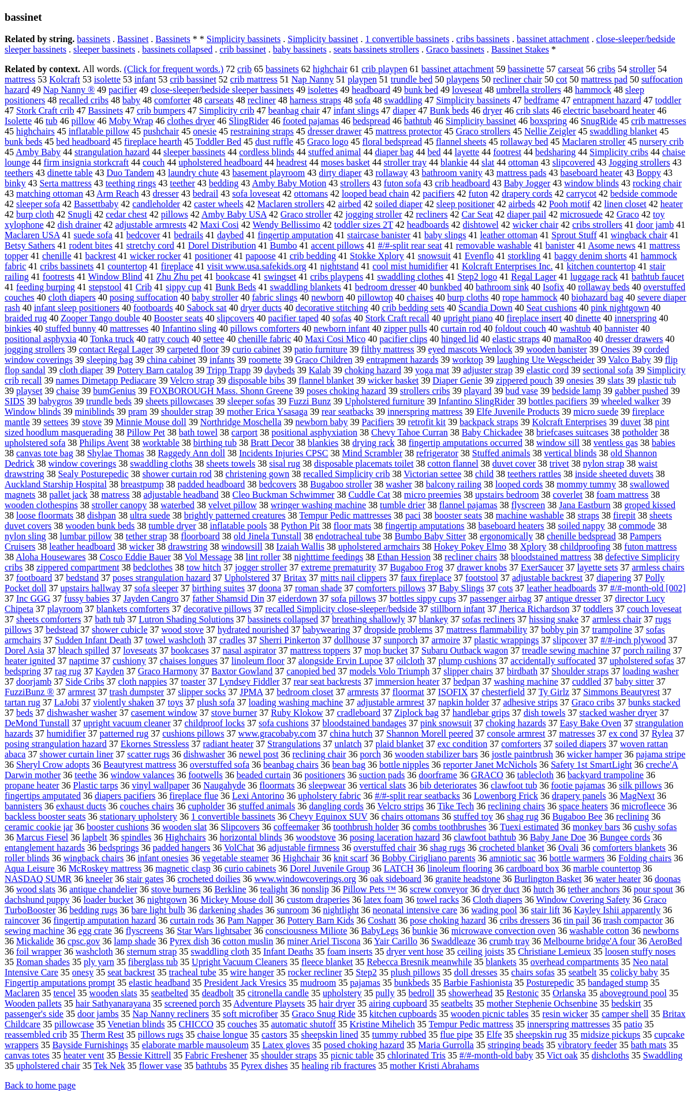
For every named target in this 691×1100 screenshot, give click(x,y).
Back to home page (40, 1085)
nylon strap (604, 463)
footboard (34, 578)
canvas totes (27, 1055)
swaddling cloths (161, 463)
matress (116, 495)
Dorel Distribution (222, 245)
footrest (507, 152)
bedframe (541, 100)
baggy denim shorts (590, 256)
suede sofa (93, 235)
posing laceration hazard (395, 837)
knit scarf (351, 858)
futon (478, 193)
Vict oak (562, 1055)
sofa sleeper (156, 588)
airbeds (522, 204)
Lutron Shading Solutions (186, 619)
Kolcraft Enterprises (569, 422)
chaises (420, 297)
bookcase (233, 276)
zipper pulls (405, 328)
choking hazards (515, 723)
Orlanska (569, 993)
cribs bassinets (483, 39)
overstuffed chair (384, 848)
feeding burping (45, 287)
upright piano (468, 318)
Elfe (494, 1034)
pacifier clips (403, 339)
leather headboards (561, 588)
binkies (18, 328)
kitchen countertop (601, 266)
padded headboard (211, 484)
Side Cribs (84, 681)
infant (145, 79)
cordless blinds (266, 152)
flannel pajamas (468, 505)
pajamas (365, 983)
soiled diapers (580, 744)
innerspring (636, 318)
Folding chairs (644, 858)
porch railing (646, 650)
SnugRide (599, 121)
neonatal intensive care (415, 910)
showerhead (470, 993)
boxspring (548, 121)
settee (213, 339)
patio (633, 1024)
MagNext (637, 796)
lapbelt (94, 837)
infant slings (356, 110)
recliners (431, 214)
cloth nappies (142, 681)
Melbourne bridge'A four (589, 941)
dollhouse (352, 640)
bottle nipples (404, 764)
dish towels (544, 713)
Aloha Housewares (50, 557)
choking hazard (373, 370)
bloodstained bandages (364, 723)
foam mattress (622, 495)
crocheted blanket (511, 848)
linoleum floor (258, 661)
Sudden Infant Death (93, 640)
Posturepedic (550, 983)
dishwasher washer (82, 713)
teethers (19, 173)
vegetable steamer (236, 858)
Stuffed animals (501, 453)
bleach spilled (83, 650)
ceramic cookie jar (39, 827)
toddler (668, 100)
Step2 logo (477, 276)
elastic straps (516, 339)
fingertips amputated (43, 796)
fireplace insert (534, 318)
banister (560, 245)
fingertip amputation (295, 235)
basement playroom (269, 173)
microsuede (581, 214)
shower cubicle (119, 630)
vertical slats (383, 785)
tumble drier (402, 505)
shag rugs (447, 848)
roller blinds (27, 858)
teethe (85, 775)
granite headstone (467, 879)
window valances (143, 775)
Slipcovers (240, 827)
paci (413, 515)
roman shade (318, 588)
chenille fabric (264, 339)
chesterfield (503, 692)
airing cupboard (398, 1003)
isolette (107, 79)
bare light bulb (158, 910)
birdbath (522, 671)
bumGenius (114, 391)
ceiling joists (480, 951)
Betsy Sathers (30, 245)
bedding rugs (93, 910)
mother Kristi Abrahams (434, 1066)
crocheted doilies (209, 879)
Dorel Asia (24, 650)
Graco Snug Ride (323, 1014)
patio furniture (321, 349)
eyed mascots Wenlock (470, 349)
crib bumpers (161, 110)
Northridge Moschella (241, 422)
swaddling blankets (305, 287)
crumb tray (509, 941)
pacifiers (438, 193)
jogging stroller (373, 214)
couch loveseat (654, 609)
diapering (613, 578)
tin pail (576, 920)
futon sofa (402, 183)
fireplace (177, 266)
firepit (624, 515)
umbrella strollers (528, 90)
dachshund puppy (37, 899)
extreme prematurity (338, 567)
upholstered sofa (35, 443)
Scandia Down (485, 308)
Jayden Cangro (151, 598)
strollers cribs (425, 391)
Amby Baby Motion (289, 183)
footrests (58, 276)
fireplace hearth (153, 142)
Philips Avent (104, 443)
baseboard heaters (511, 526)
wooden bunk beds (100, 526)
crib (244, 69)
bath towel (198, 432)
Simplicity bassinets (244, 39)
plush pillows (415, 972)
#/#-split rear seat (410, 245)
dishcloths (610, 1055)
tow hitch (203, 567)
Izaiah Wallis (300, 546)
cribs (606, 69)
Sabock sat (207, 308)
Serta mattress (65, 183)
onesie (204, 131)
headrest (292, 162)
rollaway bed (524, 142)
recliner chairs (471, 557)
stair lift (545, 910)
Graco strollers (483, 131)
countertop (127, 266)
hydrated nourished (253, 630)
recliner (262, 100)
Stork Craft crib (45, 110)
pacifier (123, 90)
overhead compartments (575, 962)
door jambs (98, 1014)
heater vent (84, 1055)
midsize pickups (611, 1034)
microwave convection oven (503, 931)
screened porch (192, 1003)
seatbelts (457, 1003)
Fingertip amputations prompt (60, 983)
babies (663, 443)
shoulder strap (187, 411)
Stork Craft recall (397, 318)
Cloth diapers (497, 899)
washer (399, 484)
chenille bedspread (581, 536)
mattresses (129, 328)
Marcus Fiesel (42, 837)
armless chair (616, 619)
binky (15, 183)
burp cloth (35, 214)
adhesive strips (530, 702)
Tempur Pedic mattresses (345, 515)
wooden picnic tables (490, 1014)
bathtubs (211, 1066)
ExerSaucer (542, 567)
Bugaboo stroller (341, 484)
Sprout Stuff (573, 235)
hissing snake (553, 619)
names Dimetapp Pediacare (105, 380)
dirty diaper (340, 173)
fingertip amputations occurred (465, 443)
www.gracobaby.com (277, 733)
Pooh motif (570, 204)
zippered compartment (77, 567)
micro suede (595, 411)
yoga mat (432, 370)
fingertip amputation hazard (104, 920)
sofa (363, 100)
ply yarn (99, 962)
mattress (20, 79)
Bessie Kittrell (144, 1055)
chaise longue (222, 1034)
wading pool (494, 910)
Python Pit (300, 526)
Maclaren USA (32, 235)
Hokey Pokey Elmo (470, 546)
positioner (213, 256)
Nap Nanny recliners (171, 1014)
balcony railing (453, 484)
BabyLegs (379, 931)
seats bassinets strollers (376, 49)
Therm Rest (102, 1034)
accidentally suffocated (553, 661)
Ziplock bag (416, 713)
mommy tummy (586, 484)
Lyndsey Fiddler (249, 681)
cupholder (206, 806)
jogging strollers (35, 349)
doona (270, 588)
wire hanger (252, 972)
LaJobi (67, 702)
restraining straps (262, 131)
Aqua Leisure (30, 868)
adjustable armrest (390, 702)
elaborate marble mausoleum (195, 1045)
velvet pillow (232, 505)
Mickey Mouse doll (237, 899)
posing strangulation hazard (56, 744)
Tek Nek (109, 1066)
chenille (57, 256)
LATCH (399, 868)
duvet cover (514, 463)
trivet (559, 463)
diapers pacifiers (125, 796)
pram (137, 411)
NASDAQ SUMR (38, 879)
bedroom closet (305, 692)
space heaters (583, 806)
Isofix (553, 287)
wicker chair (536, 225)
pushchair (161, 131)
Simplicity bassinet (322, 39)
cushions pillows (193, 733)
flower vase (160, 1066)
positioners (324, 775)
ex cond (623, 733)
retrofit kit (427, 422)
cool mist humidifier (410, 266)
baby (131, 100)
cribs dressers (525, 920)
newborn (327, 297)
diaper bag (394, 152)
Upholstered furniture (384, 401)
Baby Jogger (527, 183)
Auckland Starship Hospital (56, 484)
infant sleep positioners (76, 308)
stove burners (176, 889)
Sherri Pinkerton (289, 640)
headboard (371, 90)
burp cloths (468, 297)
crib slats (532, 110)
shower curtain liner (76, 754)
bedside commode (643, 193)
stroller (642, 69)
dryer (492, 110)
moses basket (345, 162)
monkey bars (596, 827)
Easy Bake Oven (591, 723)
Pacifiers (378, 422)
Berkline (230, 889)
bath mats (649, 1045)
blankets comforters (133, 609)
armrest (81, 692)
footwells (205, 775)
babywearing (326, 630)
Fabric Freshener (216, 1055)
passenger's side (34, 1014)
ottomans (311, 193)
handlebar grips (481, 713)
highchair (330, 69)
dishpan (101, 515)
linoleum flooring (459, 868)
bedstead (62, 630)
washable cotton (599, 931)
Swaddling (662, 1055)
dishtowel (481, 225)
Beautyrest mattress (139, 764)
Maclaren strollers (290, 204)
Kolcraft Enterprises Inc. (507, 266)
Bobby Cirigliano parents (429, 858)
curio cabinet (257, 349)
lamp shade (134, 941)
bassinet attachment (553, 39)
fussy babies (87, 598)
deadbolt (218, 993)
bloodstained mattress (551, 557)
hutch (543, 889)
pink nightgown (620, 308)
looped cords (519, 484)
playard (477, 391)
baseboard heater (591, 173)
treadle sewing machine (565, 650)
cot (561, 79)
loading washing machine (296, 702)
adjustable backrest (547, 578)
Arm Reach (117, 193)
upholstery (342, 993)
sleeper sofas (251, 401)
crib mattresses (658, 121)
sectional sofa (607, 370)
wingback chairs (94, 858)
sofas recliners (488, 619)
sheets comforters (48, 619)
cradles (232, 640)
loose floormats (44, 515)
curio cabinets (250, 868)
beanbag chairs (291, 764)
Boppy (648, 173)
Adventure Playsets (269, 1003)
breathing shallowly (368, 619)
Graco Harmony (168, 671)
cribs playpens (336, 276)
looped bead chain (375, 193)
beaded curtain (264, 775)
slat (487, 162)
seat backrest (131, 972)
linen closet (625, 204)
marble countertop (607, 868)
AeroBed (665, 941)
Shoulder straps (579, 671)
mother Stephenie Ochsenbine (542, 1003)
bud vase (521, 391)
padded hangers (181, 848)
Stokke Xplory (377, 256)
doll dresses (475, 972)
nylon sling (25, 536)
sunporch (401, 640)
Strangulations (293, 744)
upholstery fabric (329, 796)
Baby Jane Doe (558, 837)
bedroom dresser (385, 287)
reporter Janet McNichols (490, 764)
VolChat (239, 848)
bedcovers (277, 484)
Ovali (568, 848)
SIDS (15, 401)
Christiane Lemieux (554, 951)
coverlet (568, 495)
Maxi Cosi (219, 225)
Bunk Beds (235, 287)
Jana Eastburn (584, 505)
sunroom (293, 910)
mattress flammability (486, 630)
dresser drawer (335, 131)
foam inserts (350, 951)
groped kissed (650, 505)
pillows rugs (161, 1034)
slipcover (570, 640)
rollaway (391, 173)
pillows (174, 214)
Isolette (18, 121)
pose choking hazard (448, 920)
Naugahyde (224, 785)
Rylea (662, 733)
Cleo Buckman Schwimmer (284, 495)
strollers (355, 183)
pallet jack (68, 495)
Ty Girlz (554, 692)
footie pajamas (578, 785)
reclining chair (319, 754)
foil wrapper (39, 951)
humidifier (66, 733)
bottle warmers (577, 858)
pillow (83, 121)
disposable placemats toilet (363, 463)
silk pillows (640, 785)
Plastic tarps (95, 785)
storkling (523, 256)
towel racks (438, 899)
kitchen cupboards (403, 1014)
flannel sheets (461, 142)
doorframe (438, 775)
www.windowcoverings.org (305, 879)
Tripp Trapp (229, 370)
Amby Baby (38, 152)
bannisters (23, 806)
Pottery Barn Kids (320, 920)
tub (51, 121)
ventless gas (615, 443)
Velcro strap (192, 380)
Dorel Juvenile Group (330, 868)
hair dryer (337, 1003)
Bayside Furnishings (90, 1045)
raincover (22, 920)
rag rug (68, 671)
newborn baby (322, 422)
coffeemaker (297, 827)
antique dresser (573, 598)
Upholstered (247, 578)
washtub (575, 328)
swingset (280, 276)
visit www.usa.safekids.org (257, 266)
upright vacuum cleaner (126, 723)
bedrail (205, 193)
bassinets (93, 39)
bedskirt (626, 1003)
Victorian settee (432, 474)
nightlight (340, 910)
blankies (323, 443)
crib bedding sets (413, 308)
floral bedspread (392, 142)
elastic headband (159, 983)
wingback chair (639, 235)
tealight (274, 889)
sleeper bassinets (104, 49)
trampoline (612, 630)
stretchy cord (150, 245)
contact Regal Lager (116, 349)
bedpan (466, 681)
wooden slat (184, 827)
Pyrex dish (189, 941)
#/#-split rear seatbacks (417, 796)
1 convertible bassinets (407, 39)
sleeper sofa (38, 204)
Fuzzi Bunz (310, 401)
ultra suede (150, 515)
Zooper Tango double (100, 318)
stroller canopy (119, 505)
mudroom (318, 983)
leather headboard (82, 546)
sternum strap (152, 951)
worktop (467, 360)
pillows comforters (265, 328)
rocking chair (657, 183)
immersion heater (407, 681)
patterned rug (123, 733)
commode (637, 526)
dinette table (70, 173)
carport (244, 432)
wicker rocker (155, 256)
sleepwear (327, 785)
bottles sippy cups (423, 598)
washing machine (526, 681)
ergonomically (506, 536)
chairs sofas (533, 972)
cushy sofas (655, 827)
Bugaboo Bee (577, 816)
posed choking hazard (364, 1045)
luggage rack (594, 276)
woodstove (315, 837)
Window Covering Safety (583, 899)
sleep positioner (465, 204)
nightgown (166, 899)
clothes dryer (191, 121)
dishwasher (204, 754)
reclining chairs (516, 806)
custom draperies (318, 899)
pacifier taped (293, 318)
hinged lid (459, 339)
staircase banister (378, 235)
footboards (153, 308)
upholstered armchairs (379, 546)
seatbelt (583, 972)
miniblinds (94, 411)
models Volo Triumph (389, 671)
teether (182, 183)
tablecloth (535, 775)
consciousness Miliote (307, 931)
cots (505, 588)
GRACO (487, 775)
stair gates (144, 879)
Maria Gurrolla (445, 1045)
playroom (65, 609)
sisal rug (284, 463)
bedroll (421, 993)
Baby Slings (461, 588)
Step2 (366, 972)
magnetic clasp (183, 868)
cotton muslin (248, 941)
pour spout (653, 889)
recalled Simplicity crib (346, 474)
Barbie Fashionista (478, 983)
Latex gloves (286, 1045)
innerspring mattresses (568, 1024)
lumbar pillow (86, 536)
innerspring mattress (424, 411)
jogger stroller (261, 567)
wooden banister (556, 349)
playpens (462, 79)
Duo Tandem (130, 173)
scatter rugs (148, 754)
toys (176, 702)
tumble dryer (172, 526)
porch (370, 754)
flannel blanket (326, 380)
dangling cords (336, 806)
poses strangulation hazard (162, 578)
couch (154, 162)
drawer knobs (482, 567)
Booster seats (178, 318)
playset (29, 391)
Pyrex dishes (264, 1066)
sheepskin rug (541, 1034)
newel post (259, 754)
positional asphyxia (40, 339)
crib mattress (254, 79)
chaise (67, 391)
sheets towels (230, 463)
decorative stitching (332, 308)
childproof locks (215, 723)
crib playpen (384, 69)
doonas (668, 879)
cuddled (587, 681)
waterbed (177, 505)
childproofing (585, 546)
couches (242, 1024)
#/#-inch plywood (633, 640)
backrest (100, 256)
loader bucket (108, 899)
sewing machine (35, 931)
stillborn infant (458, 609)
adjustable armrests (150, 225)
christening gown (258, 474)
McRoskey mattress (105, 868)
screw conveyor (439, 889)
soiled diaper (399, 204)
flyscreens (144, 931)
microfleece (644, 806)
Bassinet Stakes (520, 49)
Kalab (320, 370)
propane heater (32, 785)
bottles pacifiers (557, 401)
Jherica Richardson (534, 609)
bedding (224, 183)
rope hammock (530, 297)
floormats (276, 785)
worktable (161, 443)
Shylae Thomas (115, 453)
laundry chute (193, 173)
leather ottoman (508, 235)
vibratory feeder (587, 1045)
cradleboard (358, 713)
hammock (593, 90)
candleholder (156, 204)
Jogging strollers (639, 162)
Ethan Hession (404, 557)
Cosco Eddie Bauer (135, 557)
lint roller (263, 557)
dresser (165, 193)
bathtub (418, 121)
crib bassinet (242, 49)
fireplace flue (193, 796)
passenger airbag (501, 598)
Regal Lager (533, 276)
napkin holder (463, 702)
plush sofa (215, 702)
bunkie (425, 931)
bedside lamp (576, 391)
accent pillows (337, 245)
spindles (136, 837)
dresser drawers (634, 339)
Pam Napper (250, 920)
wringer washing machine (318, 505)
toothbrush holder (365, 827)
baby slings (445, 235)
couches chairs (147, 806)
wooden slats (113, 993)
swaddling (403, 100)
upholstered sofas (642, 661)
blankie (454, 162)
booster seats (458, 515)
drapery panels (579, 796)
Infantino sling (189, 328)
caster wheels (219, 204)
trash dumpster (136, 692)
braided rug (26, 318)
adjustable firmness (303, 848)
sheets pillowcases (179, 401)
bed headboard (83, 142)
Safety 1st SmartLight (591, 764)
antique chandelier (103, 889)
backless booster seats (45, 816)
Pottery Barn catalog (155, 370)
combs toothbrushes (450, 827)
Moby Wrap (131, 121)
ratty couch (168, 339)
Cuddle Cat (369, 495)
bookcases (190, 650)
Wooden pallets (33, 1003)
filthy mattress (387, 349)
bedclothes (153, 567)
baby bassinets (300, 49)
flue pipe (456, 1034)
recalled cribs (84, 100)
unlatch (347, 744)
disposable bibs (256, 380)
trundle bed (411, 79)
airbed (349, 204)
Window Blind (115, 276)
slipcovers (235, 318)
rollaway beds (603, 287)
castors (274, 1034)
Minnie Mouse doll (150, 422)
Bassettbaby (96, 204)
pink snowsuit (446, 723)
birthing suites (218, 588)
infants (222, 360)
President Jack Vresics (245, 983)
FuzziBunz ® (29, 692)
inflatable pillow (99, 131)
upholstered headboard (220, 162)
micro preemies (432, 495)
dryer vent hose (414, 951)
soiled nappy (581, 526)
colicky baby (634, 972)
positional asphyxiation (314, 432)
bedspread (371, 121)
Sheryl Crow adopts (52, 764)
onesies (579, 380)
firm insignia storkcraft (86, 162)
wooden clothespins (41, 505)
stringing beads (516, 1045)
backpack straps (489, 422)
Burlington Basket (548, 879)
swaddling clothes (410, 276)
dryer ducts (261, 308)
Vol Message (208, 557)
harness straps (315, 100)
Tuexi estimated (529, 827)
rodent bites (91, 245)
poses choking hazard (346, 391)
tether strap (146, 536)
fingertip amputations (424, 526)
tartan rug (22, 702)
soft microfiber (250, 1014)
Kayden (109, 671)
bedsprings (119, 848)
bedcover (143, 235)
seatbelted (169, 993)
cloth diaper (81, 370)
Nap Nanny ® (69, 90)
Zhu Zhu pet (179, 276)
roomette (265, 360)
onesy (83, 972)
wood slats (35, 889)
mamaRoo (573, 339)
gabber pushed (641, 391)
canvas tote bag (44, 453)
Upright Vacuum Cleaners (239, 962)
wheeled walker (630, 401)
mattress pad (604, 79)
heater (671, 204)
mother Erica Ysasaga (267, 411)
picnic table (352, 1055)
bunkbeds (411, 983)
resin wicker (565, 1014)
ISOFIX (453, 692)
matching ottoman (49, 193)
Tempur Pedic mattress (471, 1024)
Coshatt (382, 920)
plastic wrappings (506, 640)
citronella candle (278, 993)
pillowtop (375, 297)
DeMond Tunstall (37, 723)
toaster (193, 681)
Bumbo (283, 245)
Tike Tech (456, 806)
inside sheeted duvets (614, 474)
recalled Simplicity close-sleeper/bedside (340, 609)
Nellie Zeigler (550, 131)
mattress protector (409, 131)
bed (433, 152)
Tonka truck (112, 339)
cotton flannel (452, 463)
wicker (141, 546)
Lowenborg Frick (506, 796)
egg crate (95, 931)
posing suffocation (144, 297)
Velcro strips (401, 806)
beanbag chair (293, 110)
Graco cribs (593, 702)
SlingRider (248, 121)
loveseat (467, 90)
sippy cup (183, 287)
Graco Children (323, 360)
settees (56, 422)
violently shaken (123, 702)
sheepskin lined (329, 1034)
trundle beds (109, 401)
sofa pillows (353, 598)
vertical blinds (570, 453)
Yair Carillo (395, 941)
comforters (521, 744)
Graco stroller (306, 214)
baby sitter (634, 681)
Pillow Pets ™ (369, 889)
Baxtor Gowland (241, 671)
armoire (445, 640)
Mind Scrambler (372, 453)
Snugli (80, 214)
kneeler (99, 879)
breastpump (142, 484)
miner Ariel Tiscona (323, 941)
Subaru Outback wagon (464, 650)
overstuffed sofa (219, 764)
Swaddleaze (453, 941)
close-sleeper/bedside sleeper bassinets (222, 90)
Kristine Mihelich (382, 1024)
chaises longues (189, 661)
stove (92, 422)
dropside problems (398, 630)
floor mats (352, 526)
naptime (84, 661)
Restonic (522, 993)
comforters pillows (390, 588)
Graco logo (328, 142)
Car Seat (478, 214)
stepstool (105, 287)
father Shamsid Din (228, 598)
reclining (632, 816)
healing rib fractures (339, 1066)
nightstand (339, 266)
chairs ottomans (411, 816)
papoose (260, 256)
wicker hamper (594, 754)
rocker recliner (315, 972)
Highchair (301, 858)
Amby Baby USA (234, 214)
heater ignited (30, 661)
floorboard (200, 536)
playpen (362, 79)
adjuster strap (488, 370)
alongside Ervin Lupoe (340, 661)
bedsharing (555, 152)
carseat (570, 69)
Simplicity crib (227, 110)
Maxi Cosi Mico (335, 339)
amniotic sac (512, 858)
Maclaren (22, 993)
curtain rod (461, 328)
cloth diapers (72, 297)
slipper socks (202, 692)
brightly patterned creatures (235, 515)
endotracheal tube (347, 536)
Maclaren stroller (594, 142)
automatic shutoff (303, 1024)
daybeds (279, 370)
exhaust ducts (81, 806)
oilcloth (411, 661)
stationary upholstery (138, 816)
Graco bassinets (455, 49)
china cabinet (171, 360)
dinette (588, 318)
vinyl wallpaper (160, 785)
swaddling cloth (220, 951)
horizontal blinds (250, 837)
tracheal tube (192, 972)
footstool (481, 578)
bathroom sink (502, 287)
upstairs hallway (90, 588)
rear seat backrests (327, 681)
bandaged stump (618, 983)
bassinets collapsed (177, 49)
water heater (618, 879)
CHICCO (195, 1024)
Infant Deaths (288, 951)
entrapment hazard (607, 100)
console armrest (516, 733)
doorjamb (33, 681)
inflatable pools (238, 526)
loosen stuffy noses (640, 951)
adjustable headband (180, 495)
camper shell (625, 1014)
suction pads (382, 775)
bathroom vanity (451, 173)
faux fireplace (426, 578)
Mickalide (35, 941)
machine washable (530, 515)
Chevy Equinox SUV (328, 816)
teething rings (131, 183)
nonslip (315, 889)
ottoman (523, 162)
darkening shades (231, 910)
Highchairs (185, 837)
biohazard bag (597, 297)
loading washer (650, 671)
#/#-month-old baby (496, 1055)
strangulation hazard (112, 152)
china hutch (351, 733)
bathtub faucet (658, 276)
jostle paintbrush (522, 754)
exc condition (463, 744)
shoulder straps (288, 1055)
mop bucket (386, 650)
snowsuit (434, 256)
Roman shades (43, 962)
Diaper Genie (457, 380)
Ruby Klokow (297, 713)
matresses (577, 733)
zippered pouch (524, 380)
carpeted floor (192, 349)
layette (467, 152)
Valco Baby (629, 360)
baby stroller (215, 297)
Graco (628, 214)
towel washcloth (175, 640)
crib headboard (462, 183)
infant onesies (162, 858)
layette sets (597, 567)
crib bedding (313, 256)
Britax (295, 578)
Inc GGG (33, 598)
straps (588, 515)
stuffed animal (334, 152)
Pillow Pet (146, 432)
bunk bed (421, 90)
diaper (404, 110)
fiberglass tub (153, 962)
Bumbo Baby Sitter (430, 536)
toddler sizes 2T (363, 225)
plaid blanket (400, 744)
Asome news (612, 245)
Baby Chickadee (492, 432)
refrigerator (437, 453)
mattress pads (521, 173)
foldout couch (520, 328)
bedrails (188, 235)
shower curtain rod (177, 474)
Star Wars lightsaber (214, 931)
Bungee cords (625, 837)
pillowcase (74, 1024)
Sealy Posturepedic (93, 474)
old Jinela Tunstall (267, 536)
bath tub (110, 619)
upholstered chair (48, 1066)
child (484, 474)
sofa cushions (284, 723)
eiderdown (298, 598)
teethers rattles (534, 474)
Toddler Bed (218, 142)
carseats (219, 100)
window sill (558, 443)
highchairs (35, 131)
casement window (164, 713)
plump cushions (467, 661)
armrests (362, 692)
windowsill (241, 546)
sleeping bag (110, 360)
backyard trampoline (605, 775)
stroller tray (405, 162)
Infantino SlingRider (476, 401)
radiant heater (228, 744)
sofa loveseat (256, 193)
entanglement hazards (45, 848)
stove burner (234, 713)
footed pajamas (311, 121)
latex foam (383, 899)
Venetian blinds (136, 1024)
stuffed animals (266, 806)
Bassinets (172, 39)
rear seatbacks (347, 411)
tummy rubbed (399, 1034)
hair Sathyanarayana (113, 1003)
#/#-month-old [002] (648, 588)
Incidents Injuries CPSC (283, 453)
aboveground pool (633, 993)
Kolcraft (64, 79)
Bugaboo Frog (416, 567)
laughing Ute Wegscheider (546, 360)
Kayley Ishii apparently (617, 910)
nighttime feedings (329, 557)
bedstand (82, 578)
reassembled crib (36, 1034)
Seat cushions (551, 308)
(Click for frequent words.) (173, 69)
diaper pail (526, 214)
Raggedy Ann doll (191, 453)
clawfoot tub (514, 785)
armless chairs (658, 567)
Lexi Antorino (258, 796)
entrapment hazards (403, 360)
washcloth (94, 951)
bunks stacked (654, 702)
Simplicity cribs (618, 152)
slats (615, 380)
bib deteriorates (448, 785)
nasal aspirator (250, 650)
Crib (144, 287)
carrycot (581, 193)
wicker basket (393, 380)
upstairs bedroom (507, 495)
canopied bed (310, 671)
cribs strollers (597, 225)
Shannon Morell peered (429, 733)
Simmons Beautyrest (621, 692)
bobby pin (559, 630)
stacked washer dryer (618, 713)
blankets (500, 962)
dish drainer (80, 225)
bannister (621, 328)
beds (24, 713)
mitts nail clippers (353, 578)
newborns (661, 931)
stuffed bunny (70, 328)
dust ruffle (274, 142)
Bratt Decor (272, 443)
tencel (64, 993)
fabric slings (275, 297)
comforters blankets (629, 848)
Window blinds (33, 411)
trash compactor (633, 920)
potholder (640, 432)
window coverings (82, 463)
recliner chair (517, 79)
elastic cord (547, 370)
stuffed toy (473, 816)
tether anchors (594, 889)
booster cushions (117, 827)
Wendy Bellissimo (286, 225)
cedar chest (126, 214)
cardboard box (532, 868)
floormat (408, 692)
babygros (56, 401)
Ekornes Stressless (155, 744)
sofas (342, 318)
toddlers (598, 609)
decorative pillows (218, 609)
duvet (631, 422)
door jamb (655, 225)
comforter (172, 100)
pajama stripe (661, 754)
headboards (428, 225)
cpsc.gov (84, 941)
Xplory (533, 546)
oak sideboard (395, 879)
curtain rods (192, 920)
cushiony (129, 661)
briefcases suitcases (572, 432)
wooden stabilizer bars (436, 754)
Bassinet (132, 39)
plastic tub (657, 380)
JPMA (251, 692)
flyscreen (528, 505)
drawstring (187, 546)
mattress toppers (320, 650)
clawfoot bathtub (485, 837)
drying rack (373, 443)
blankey (434, 619)
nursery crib (661, 142)
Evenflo (479, 256)
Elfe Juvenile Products (517, 411)
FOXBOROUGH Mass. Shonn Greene (221, 391)
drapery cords (527, 193)
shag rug (523, 816)
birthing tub (215, 443)
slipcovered (573, 162)
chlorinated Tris (416, 1055)
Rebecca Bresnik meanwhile (419, 962)
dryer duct (501, 889)
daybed (230, 235)
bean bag (349, 764)
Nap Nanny (313, 79)
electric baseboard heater (609, 110)
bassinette (525, 69)
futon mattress (650, 546)
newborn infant (341, 328)
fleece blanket (327, 962)
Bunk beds (449, 110)
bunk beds (23, 142)
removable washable (494, 245)
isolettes (323, 90)
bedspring (23, 671)
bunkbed (446, 287)
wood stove (183, 630)
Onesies (615, 349)
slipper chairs (468, 671)
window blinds (591, 183)
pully (385, 993)
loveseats (140, 650)
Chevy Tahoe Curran (409, 432)
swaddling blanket (624, 131)
